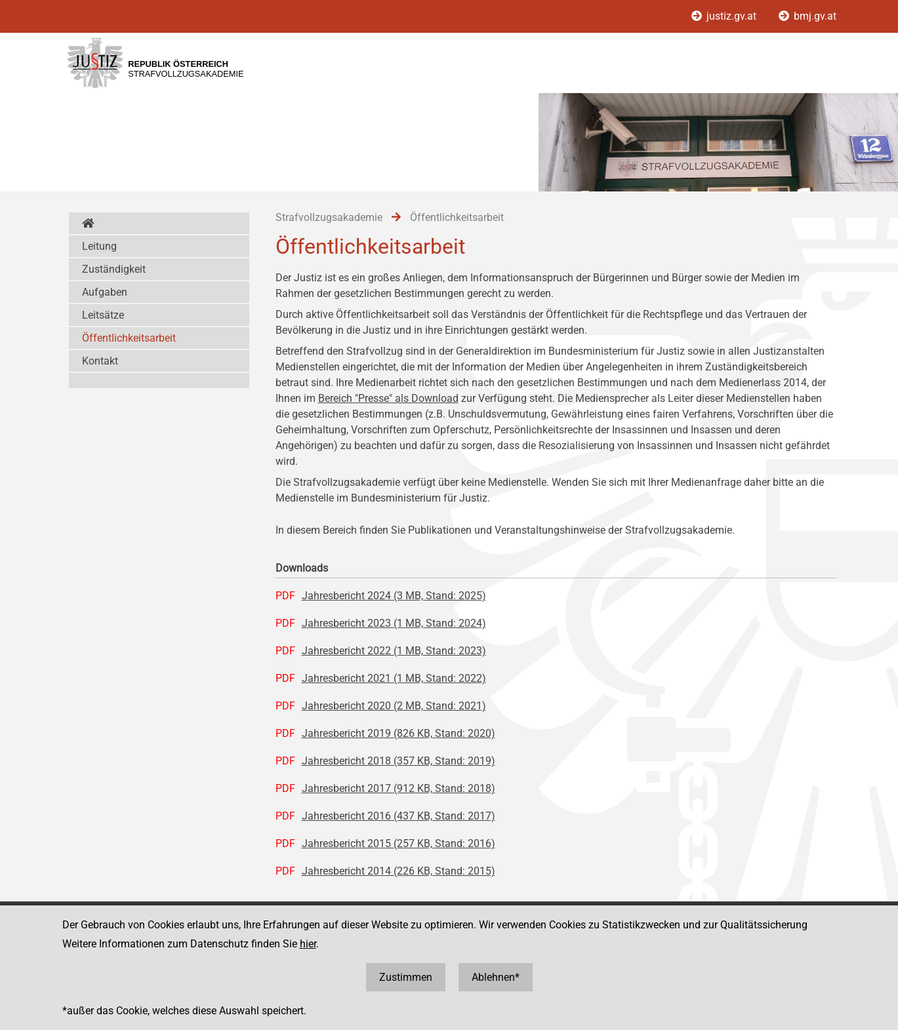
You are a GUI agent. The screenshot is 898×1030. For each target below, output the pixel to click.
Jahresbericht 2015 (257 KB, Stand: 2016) (398, 843)
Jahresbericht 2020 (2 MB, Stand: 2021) (394, 706)
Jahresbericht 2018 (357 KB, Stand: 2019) (398, 761)
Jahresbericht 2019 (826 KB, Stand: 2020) (398, 733)
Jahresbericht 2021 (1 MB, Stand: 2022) (394, 678)
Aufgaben (104, 292)
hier (308, 944)
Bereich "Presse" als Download (388, 398)
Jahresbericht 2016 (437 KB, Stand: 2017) (398, 816)
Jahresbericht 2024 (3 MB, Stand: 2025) (394, 595)
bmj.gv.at (807, 16)
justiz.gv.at (725, 16)
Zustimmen (405, 977)
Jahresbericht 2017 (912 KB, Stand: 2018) (398, 788)
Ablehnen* (496, 977)
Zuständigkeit (114, 269)
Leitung (99, 246)
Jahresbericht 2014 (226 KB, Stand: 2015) (398, 871)
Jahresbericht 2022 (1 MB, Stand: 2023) (394, 650)
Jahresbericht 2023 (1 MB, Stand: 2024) (394, 623)
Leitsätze (103, 315)
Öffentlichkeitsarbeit (129, 338)
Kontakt (100, 361)
